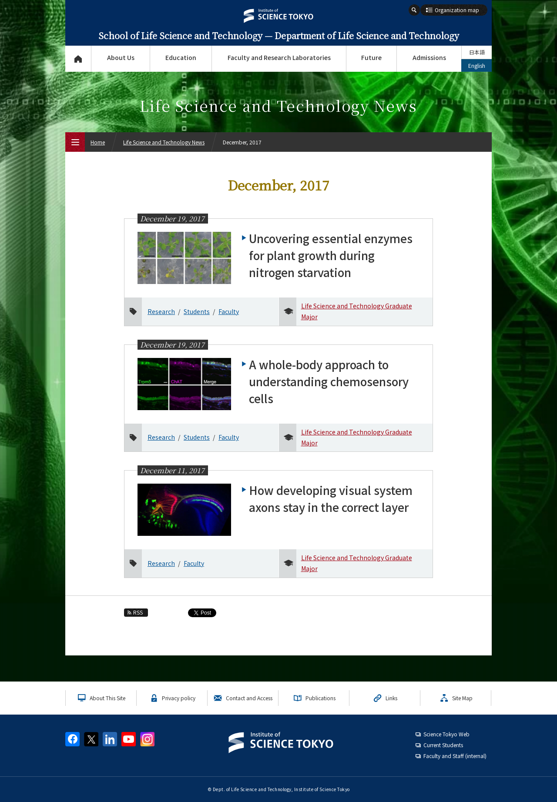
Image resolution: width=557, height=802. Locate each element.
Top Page (78, 59)
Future (371, 57)
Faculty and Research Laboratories (279, 57)
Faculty (228, 311)
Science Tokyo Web (446, 734)
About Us (120, 57)
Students (197, 311)
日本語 (477, 52)
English (476, 65)
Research (161, 311)
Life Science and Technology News (164, 142)
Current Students (443, 745)
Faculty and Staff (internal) (455, 755)
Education (180, 57)
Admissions (429, 57)
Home (98, 142)
